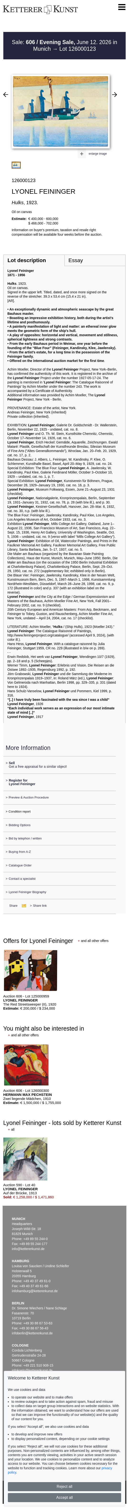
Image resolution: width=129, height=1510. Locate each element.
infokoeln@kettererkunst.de (32, 1370)
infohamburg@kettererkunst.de (35, 1291)
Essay (75, 260)
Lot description (26, 260)
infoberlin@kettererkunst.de (32, 1333)
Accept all (64, 1497)
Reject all (64, 1487)
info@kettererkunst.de (28, 1249)
